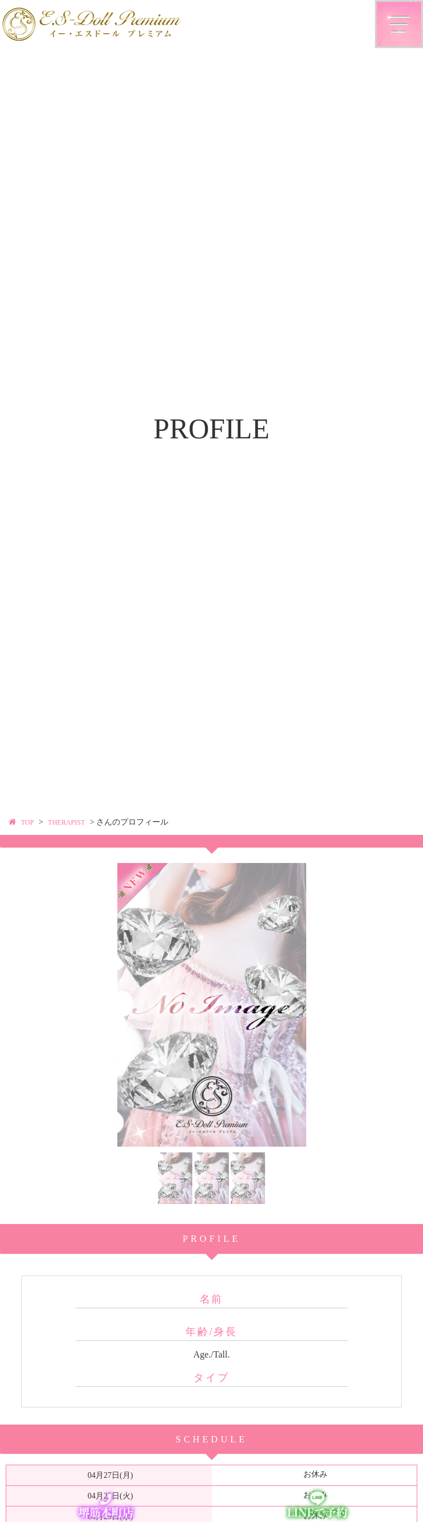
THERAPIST (71, 822)
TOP (28, 822)
